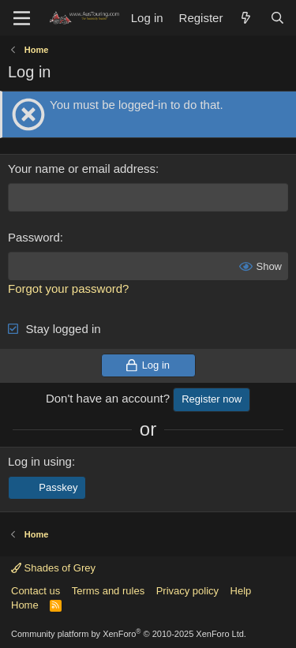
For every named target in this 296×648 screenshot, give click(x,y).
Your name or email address (81, 168)
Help (241, 591)
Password (34, 237)
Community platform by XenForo (128, 634)
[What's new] (245, 17)
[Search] (277, 17)
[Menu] (21, 18)
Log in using (40, 461)
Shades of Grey (53, 568)
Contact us (35, 591)
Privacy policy (187, 591)
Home (25, 605)
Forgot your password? (68, 288)
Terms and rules (108, 591)
